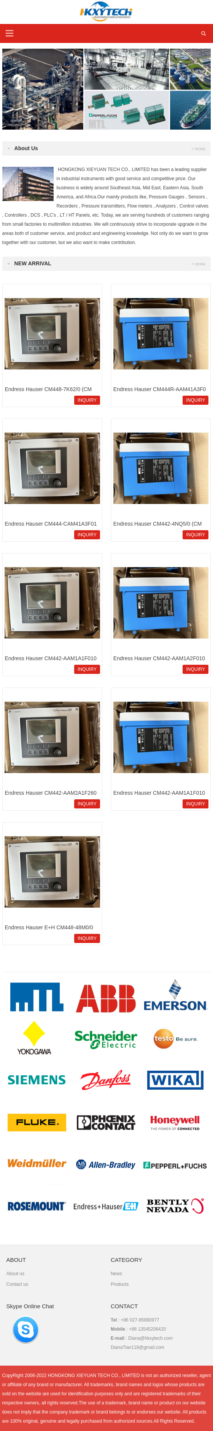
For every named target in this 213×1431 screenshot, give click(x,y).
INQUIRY (87, 400)
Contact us (17, 1284)
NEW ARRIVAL (32, 263)
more (198, 148)
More (198, 263)
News (116, 1273)
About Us (26, 148)
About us (15, 1273)
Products (120, 1284)
